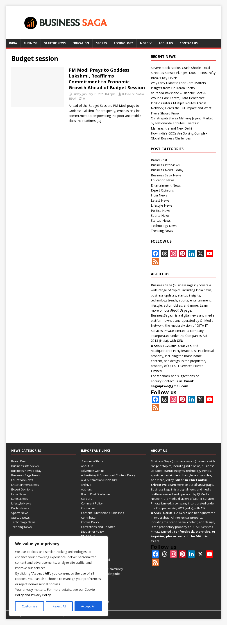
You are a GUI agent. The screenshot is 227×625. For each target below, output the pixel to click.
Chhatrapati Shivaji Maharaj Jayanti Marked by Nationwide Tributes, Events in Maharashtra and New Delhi (182, 123)
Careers (86, 499)
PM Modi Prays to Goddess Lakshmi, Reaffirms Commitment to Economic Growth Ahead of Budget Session (107, 79)
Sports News (160, 215)
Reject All (59, 606)
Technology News (164, 226)
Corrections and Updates (98, 527)
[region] (58, 576)
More (144, 43)
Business (30, 43)
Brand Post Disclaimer (96, 494)
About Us (176, 310)
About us (166, 43)
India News (159, 195)
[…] (99, 121)
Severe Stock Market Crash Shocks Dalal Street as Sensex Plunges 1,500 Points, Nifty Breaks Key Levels (183, 73)
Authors (86, 489)
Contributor (89, 518)
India (13, 43)
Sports (101, 43)
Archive (86, 485)
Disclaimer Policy (92, 531)
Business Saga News (166, 175)
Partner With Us (92, 461)
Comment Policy (92, 503)
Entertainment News (166, 185)
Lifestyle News (161, 205)
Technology (123, 43)
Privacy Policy (41, 595)
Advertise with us (92, 471)
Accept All (88, 606)
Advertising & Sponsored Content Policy (108, 475)
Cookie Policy (90, 522)
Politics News (160, 210)
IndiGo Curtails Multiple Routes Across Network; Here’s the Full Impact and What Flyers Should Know (181, 108)
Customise (29, 606)
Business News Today (167, 170)
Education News (163, 180)
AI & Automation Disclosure (99, 480)
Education (81, 43)
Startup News (55, 43)
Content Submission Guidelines (102, 513)
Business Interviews (165, 165)
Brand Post (159, 160)
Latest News (160, 200)
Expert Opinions (162, 190)
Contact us (188, 43)
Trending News (162, 230)
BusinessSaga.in (162, 315)
